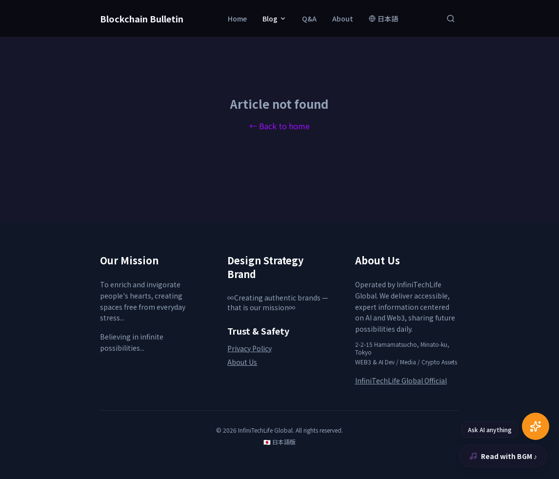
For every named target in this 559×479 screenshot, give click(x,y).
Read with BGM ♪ (503, 456)
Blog (274, 18)
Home (237, 18)
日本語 (383, 18)
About (342, 18)
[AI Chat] (535, 426)
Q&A (309, 18)
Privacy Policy (249, 348)
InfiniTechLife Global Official (401, 380)
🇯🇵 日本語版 (279, 442)
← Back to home (279, 126)
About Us (242, 362)
